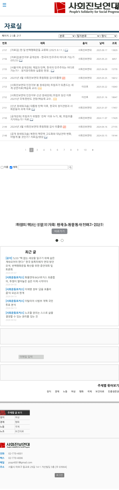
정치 (49, 391)
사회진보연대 (87, 8)
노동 (65, 391)
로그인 (59, 475)
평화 (81, 391)
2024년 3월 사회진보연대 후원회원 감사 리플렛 (36, 126)
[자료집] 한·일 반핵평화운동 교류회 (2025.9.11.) (37, 50)
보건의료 (99, 391)
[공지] (9, 258)
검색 (116, 8)
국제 (89, 391)
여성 (73, 391)
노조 (2, 431)
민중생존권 (113, 391)
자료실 (13, 26)
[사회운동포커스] (15, 277)
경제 (57, 391)
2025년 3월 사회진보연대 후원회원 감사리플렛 (35, 78)
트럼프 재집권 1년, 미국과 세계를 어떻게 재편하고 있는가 (59, 225)
